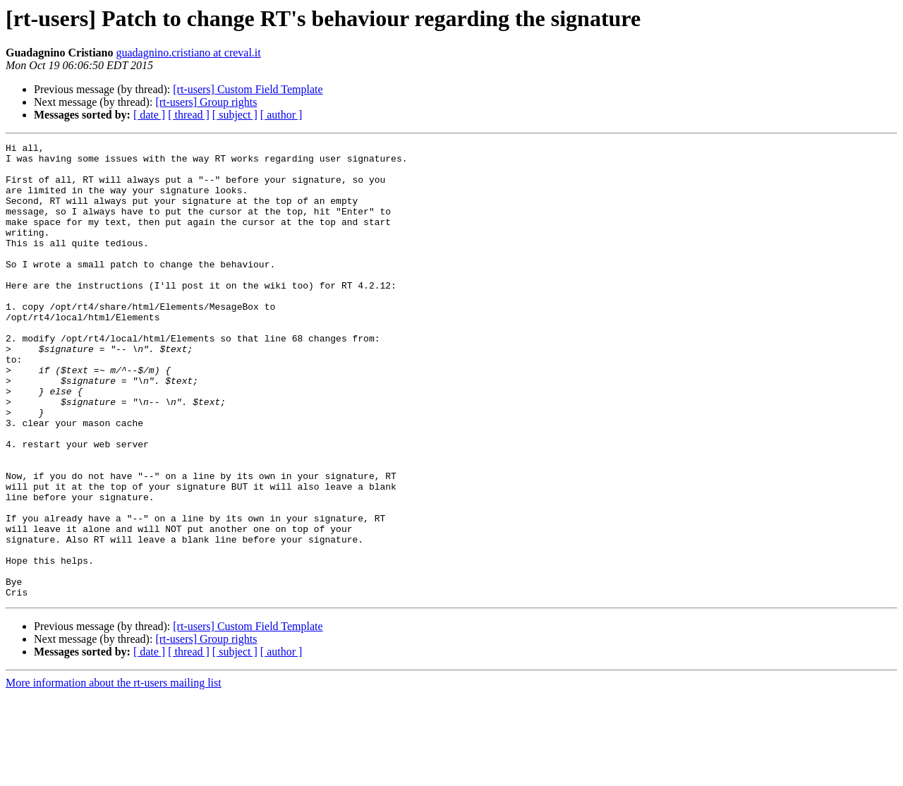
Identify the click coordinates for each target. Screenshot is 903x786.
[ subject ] (234, 115)
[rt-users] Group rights (206, 102)
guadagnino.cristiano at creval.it (188, 53)
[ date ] (149, 115)
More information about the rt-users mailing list (114, 774)
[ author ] (281, 115)
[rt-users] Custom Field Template (247, 89)
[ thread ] (189, 115)
